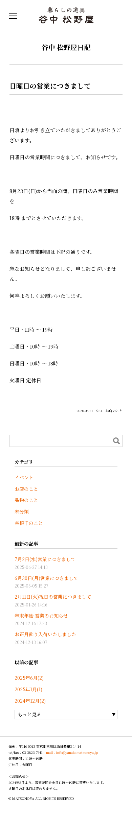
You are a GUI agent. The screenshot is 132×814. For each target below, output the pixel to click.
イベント (24, 477)
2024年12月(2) (30, 700)
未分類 (22, 511)
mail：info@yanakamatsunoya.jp (72, 752)
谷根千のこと (29, 523)
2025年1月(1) (28, 689)
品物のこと (26, 500)
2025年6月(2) (29, 677)
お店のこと (114, 410)
